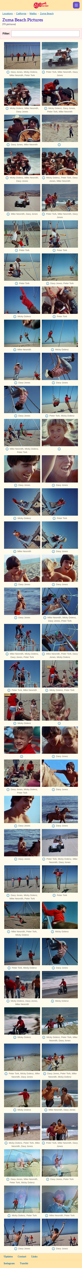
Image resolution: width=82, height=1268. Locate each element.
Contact (22, 1256)
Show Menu (76, 5)
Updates (8, 1256)
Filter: (6, 33)
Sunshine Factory (41, 5)
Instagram (9, 1263)
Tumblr (24, 1263)
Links (34, 1256)
